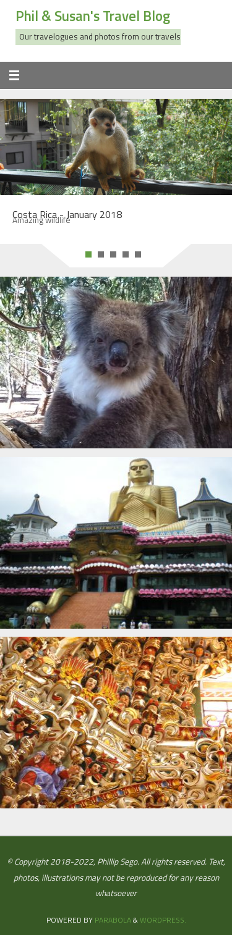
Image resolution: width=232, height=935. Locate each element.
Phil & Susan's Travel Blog (92, 16)
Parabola (113, 920)
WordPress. (163, 920)
